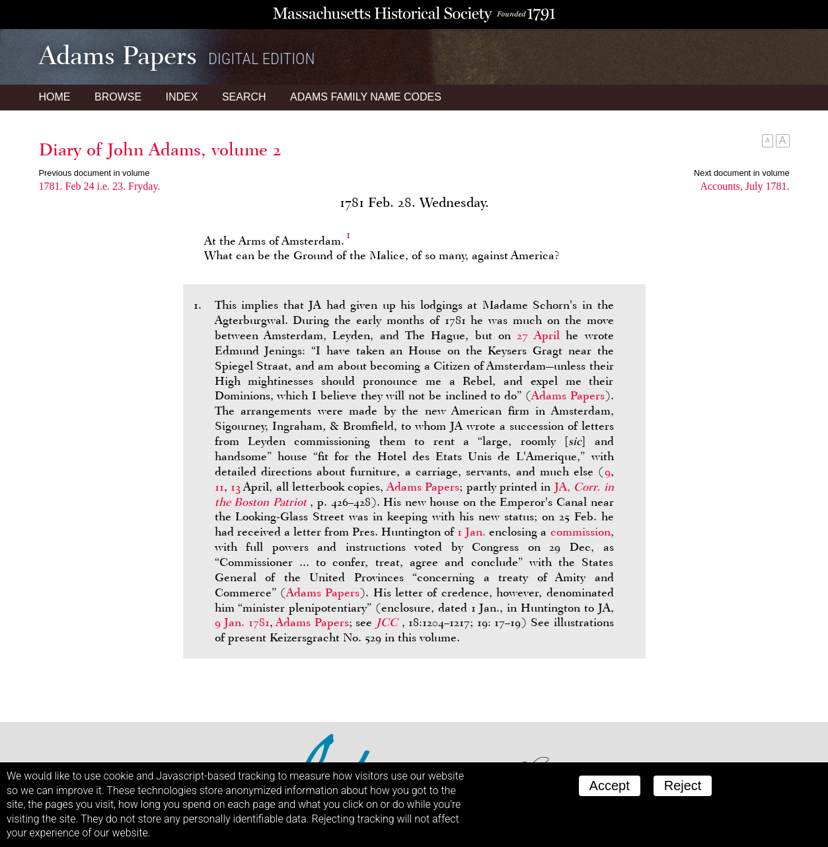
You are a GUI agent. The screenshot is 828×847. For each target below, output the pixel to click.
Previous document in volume (94, 173)
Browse (117, 96)
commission (580, 531)
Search (244, 96)
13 (236, 486)
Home (55, 96)
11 (219, 486)
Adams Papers (568, 395)
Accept (609, 785)
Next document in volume (741, 173)
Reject (683, 785)
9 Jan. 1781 (242, 622)
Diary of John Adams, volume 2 (160, 149)
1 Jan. (471, 531)
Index (182, 96)
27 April (538, 335)
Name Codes (365, 96)
